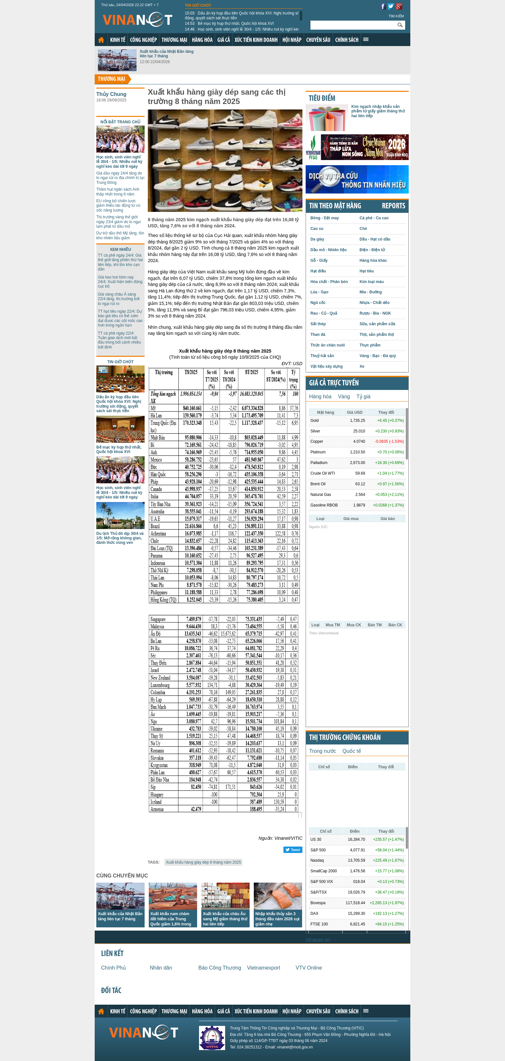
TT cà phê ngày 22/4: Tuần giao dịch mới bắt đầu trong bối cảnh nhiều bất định (119, 340)
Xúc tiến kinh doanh (256, 40)
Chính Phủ (113, 968)
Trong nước (322, 751)
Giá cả (223, 40)
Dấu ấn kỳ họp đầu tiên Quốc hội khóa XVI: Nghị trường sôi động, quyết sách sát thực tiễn (242, 15)
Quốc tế (352, 751)
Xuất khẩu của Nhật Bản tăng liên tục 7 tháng (167, 53)
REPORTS (393, 206)
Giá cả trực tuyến (334, 383)
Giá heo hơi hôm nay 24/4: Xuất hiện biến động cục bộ (120, 282)
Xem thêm (365, 39)
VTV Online (309, 968)
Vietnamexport (263, 968)
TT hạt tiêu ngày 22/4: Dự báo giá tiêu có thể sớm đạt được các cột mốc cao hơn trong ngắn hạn (120, 318)
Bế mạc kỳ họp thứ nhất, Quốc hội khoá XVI (229, 23)
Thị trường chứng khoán (345, 738)
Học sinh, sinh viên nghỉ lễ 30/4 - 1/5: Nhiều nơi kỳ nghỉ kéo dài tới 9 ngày (242, 31)
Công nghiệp (143, 40)
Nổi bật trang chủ (120, 122)
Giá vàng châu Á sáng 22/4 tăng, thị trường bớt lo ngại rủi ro (118, 299)
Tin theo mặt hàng (335, 206)
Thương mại (174, 40)
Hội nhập (291, 40)
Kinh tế (117, 40)
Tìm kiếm (396, 16)
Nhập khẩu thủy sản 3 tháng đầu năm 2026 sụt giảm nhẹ (277, 919)
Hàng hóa (202, 40)
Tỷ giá (364, 396)
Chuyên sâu (318, 40)
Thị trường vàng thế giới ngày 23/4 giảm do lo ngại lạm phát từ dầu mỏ (118, 222)
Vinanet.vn (318, 940)
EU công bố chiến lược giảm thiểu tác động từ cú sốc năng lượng (118, 206)
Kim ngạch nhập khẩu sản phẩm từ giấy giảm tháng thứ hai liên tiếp (378, 111)
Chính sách (346, 40)
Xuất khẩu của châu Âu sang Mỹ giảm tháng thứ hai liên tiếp (225, 919)
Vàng (344, 396)
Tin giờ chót (198, 5)
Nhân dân (161, 968)
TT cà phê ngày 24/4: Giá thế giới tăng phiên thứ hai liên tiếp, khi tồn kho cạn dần (120, 262)
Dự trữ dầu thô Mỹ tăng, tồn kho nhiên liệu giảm (120, 235)
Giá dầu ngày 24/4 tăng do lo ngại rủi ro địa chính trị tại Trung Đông (120, 178)
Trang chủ (101, 40)
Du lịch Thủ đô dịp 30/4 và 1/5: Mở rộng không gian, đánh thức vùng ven (120, 538)
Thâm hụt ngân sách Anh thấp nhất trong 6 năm (117, 191)
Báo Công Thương (219, 968)
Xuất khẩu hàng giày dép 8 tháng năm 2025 (203, 862)
